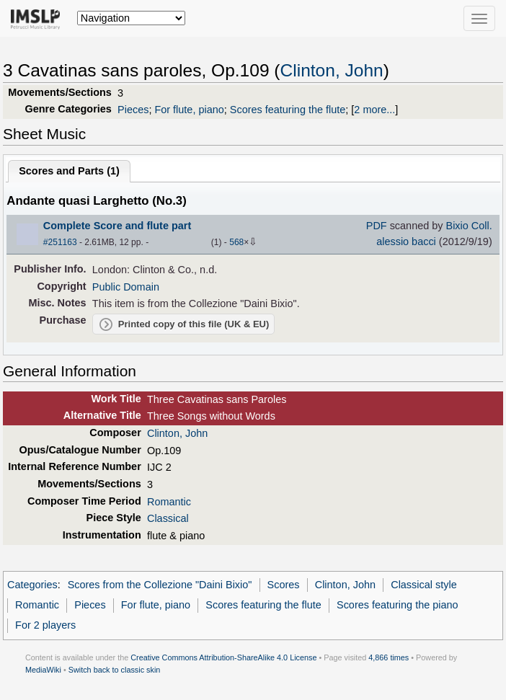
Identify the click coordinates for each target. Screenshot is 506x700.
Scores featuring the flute (288, 109)
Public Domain (125, 287)
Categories (32, 584)
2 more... (374, 109)
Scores (283, 584)
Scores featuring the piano (397, 605)
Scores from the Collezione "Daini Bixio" (160, 584)
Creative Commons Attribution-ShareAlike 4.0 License (223, 657)
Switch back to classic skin (114, 669)
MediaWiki (43, 669)
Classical (168, 518)
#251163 (60, 242)
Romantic (169, 502)
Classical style (423, 584)
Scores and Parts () (69, 171)
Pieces (132, 109)
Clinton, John (331, 70)
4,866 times (388, 657)
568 (236, 242)
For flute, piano (188, 109)
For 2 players (45, 625)
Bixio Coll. (469, 225)
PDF (376, 225)
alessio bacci (406, 241)
